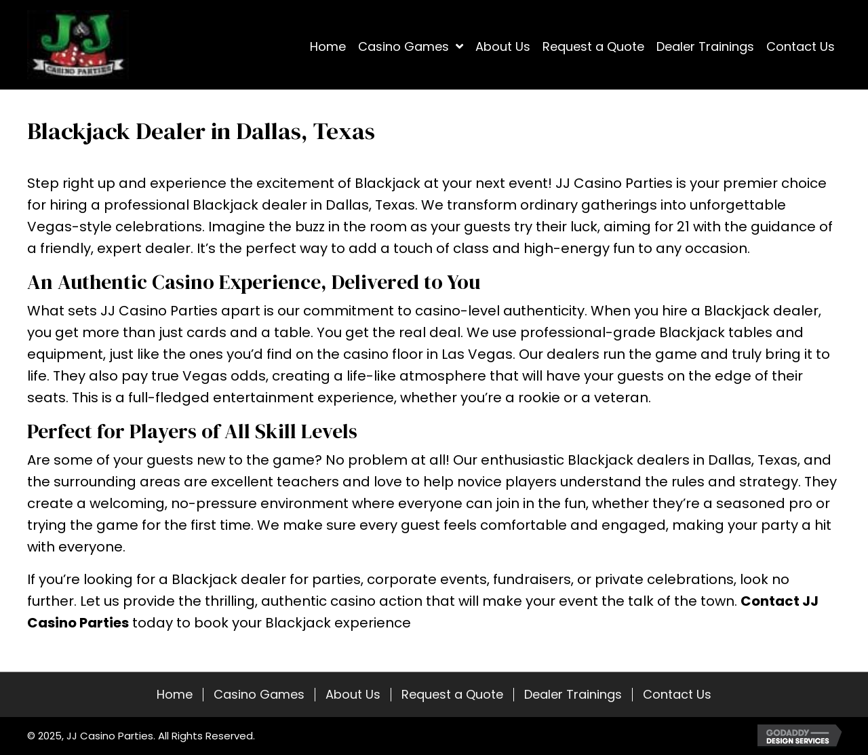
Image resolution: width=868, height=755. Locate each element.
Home (175, 694)
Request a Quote (452, 694)
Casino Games (259, 694)
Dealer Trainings (573, 694)
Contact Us (677, 694)
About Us (353, 694)
